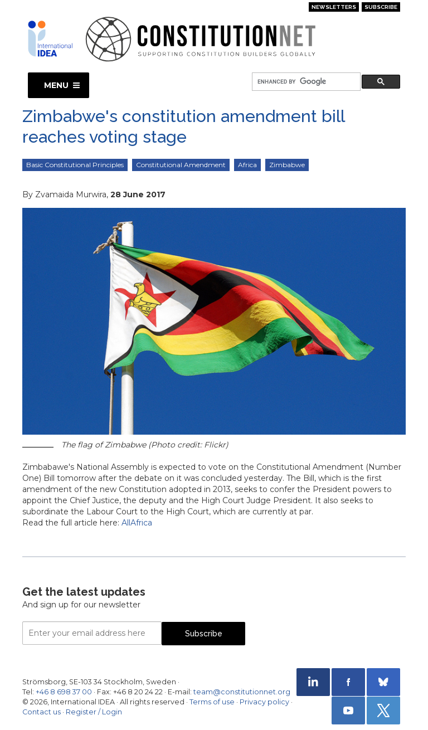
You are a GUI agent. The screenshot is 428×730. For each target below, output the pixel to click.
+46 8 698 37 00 (64, 692)
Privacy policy (264, 702)
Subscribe (380, 7)
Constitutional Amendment (181, 164)
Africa (247, 164)
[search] (305, 82)
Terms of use (212, 702)
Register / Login (94, 712)
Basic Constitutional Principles (75, 164)
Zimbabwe (287, 164)
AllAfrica (136, 523)
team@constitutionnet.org (241, 692)
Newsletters (334, 7)
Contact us (41, 712)
